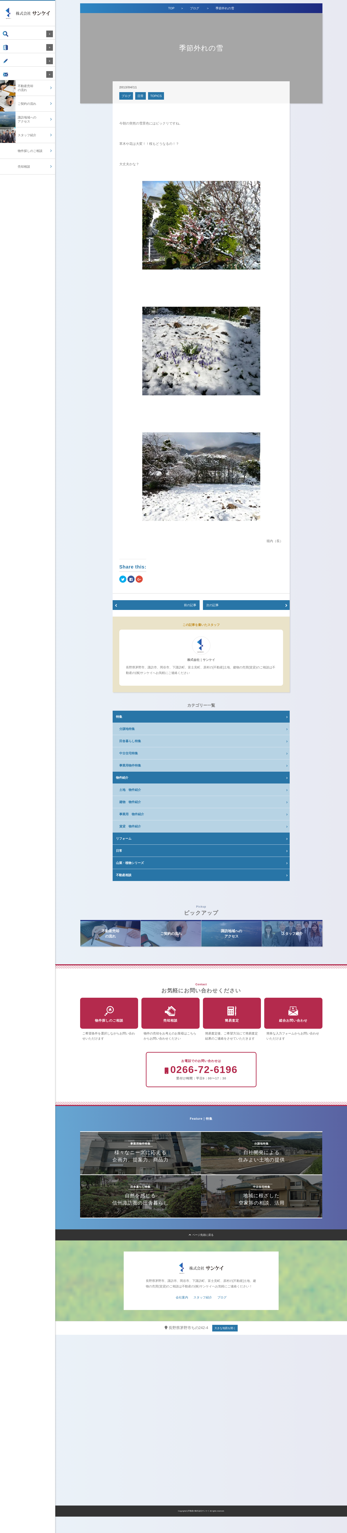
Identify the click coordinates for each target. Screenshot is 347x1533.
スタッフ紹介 (202, 1314)
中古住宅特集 (128, 753)
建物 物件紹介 (130, 802)
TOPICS (156, 96)
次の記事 (212, 605)
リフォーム (123, 838)
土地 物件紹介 (130, 790)
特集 (119, 716)
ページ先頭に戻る (201, 1251)
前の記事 (190, 605)
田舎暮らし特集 (130, 741)
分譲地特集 (127, 729)
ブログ (11, 65)
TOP (171, 8)
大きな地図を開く (225, 1344)
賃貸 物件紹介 (130, 826)
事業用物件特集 (130, 765)
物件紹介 (122, 777)
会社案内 (12, 49)
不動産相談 (123, 875)
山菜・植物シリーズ (130, 863)
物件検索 (12, 34)
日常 (140, 96)
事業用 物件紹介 (131, 814)
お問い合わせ (16, 81)
